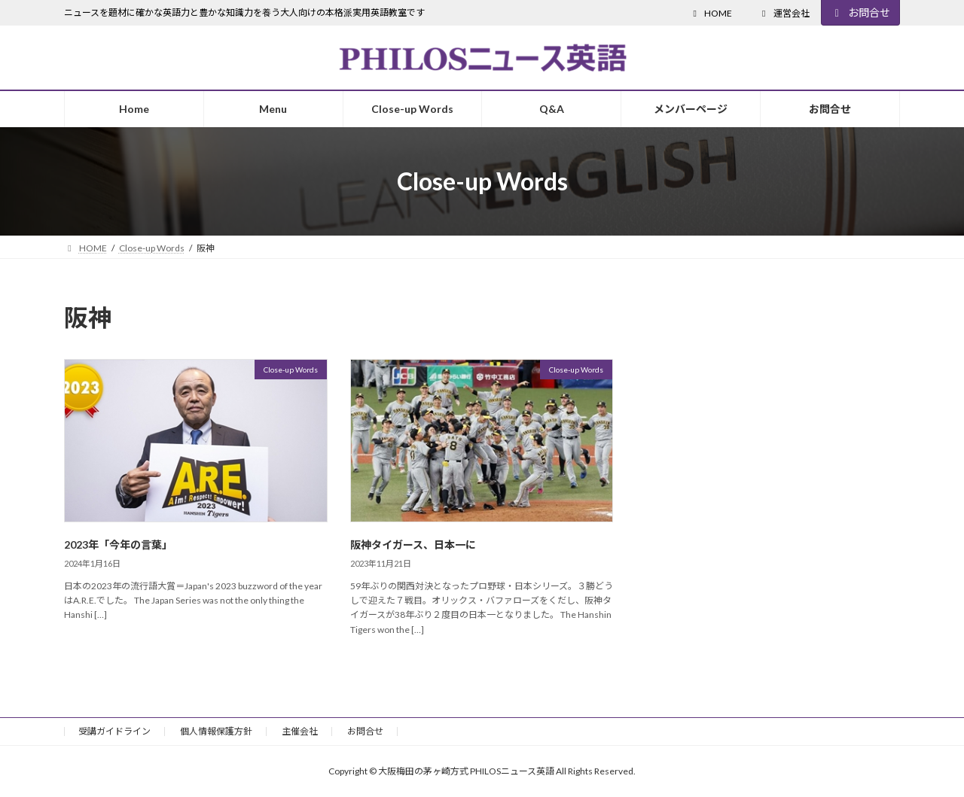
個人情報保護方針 (216, 731)
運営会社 (784, 13)
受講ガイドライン (114, 731)
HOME (710, 13)
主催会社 (300, 731)
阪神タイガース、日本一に (413, 544)
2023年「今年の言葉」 (118, 544)
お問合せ (861, 12)
